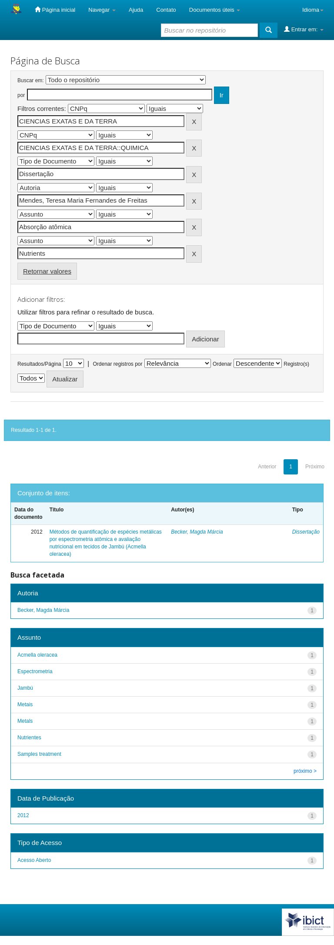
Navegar (102, 10)
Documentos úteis (214, 10)
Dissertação (306, 532)
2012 (23, 815)
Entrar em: (304, 29)
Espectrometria (35, 671)
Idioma (313, 10)
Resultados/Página (39, 364)
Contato (166, 10)
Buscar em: (30, 80)
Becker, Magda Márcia (197, 532)
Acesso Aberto (34, 860)
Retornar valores (47, 271)
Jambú (25, 688)
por (21, 95)
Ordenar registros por (117, 364)
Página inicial (55, 9)
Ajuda (136, 10)
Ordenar (222, 364)
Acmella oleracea (37, 655)
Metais (25, 704)
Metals (25, 721)
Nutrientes (29, 738)
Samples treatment (39, 754)
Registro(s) (296, 364)
